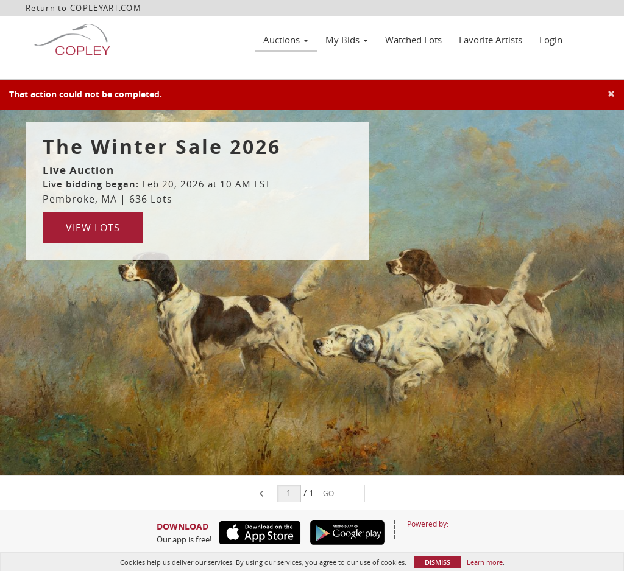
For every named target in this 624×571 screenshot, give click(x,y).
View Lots (93, 227)
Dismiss (437, 562)
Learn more (485, 562)
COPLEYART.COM (105, 7)
